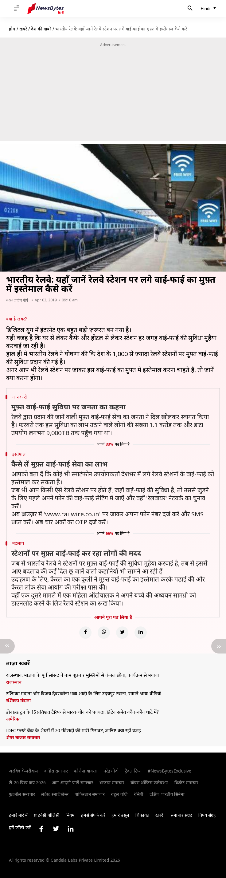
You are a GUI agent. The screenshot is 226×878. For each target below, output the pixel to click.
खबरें (23, 29)
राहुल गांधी (119, 794)
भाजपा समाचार (111, 782)
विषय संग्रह (207, 815)
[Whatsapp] (104, 632)
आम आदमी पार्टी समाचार (72, 782)
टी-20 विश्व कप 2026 (27, 782)
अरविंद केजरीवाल (23, 771)
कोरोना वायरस (85, 771)
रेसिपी (138, 794)
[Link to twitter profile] (56, 828)
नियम (70, 815)
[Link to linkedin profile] (70, 828)
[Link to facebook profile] (41, 828)
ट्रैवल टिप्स (133, 771)
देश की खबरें (41, 29)
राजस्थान (13, 682)
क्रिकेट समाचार (186, 782)
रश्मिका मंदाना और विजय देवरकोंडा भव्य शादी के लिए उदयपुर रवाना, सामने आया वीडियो (83, 694)
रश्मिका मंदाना (18, 700)
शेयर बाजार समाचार (23, 737)
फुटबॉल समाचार (22, 794)
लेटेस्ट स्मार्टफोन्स (54, 794)
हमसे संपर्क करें (93, 815)
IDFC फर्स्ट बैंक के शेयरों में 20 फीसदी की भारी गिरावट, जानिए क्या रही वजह (73, 731)
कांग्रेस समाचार (56, 771)
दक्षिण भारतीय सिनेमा (167, 794)
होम (12, 29)
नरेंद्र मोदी (111, 771)
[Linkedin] (140, 632)
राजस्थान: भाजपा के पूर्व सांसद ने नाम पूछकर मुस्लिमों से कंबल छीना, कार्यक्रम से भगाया (82, 676)
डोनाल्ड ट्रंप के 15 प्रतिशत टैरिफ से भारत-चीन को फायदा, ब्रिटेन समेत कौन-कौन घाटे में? (82, 712)
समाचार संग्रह (181, 815)
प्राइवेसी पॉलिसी (47, 815)
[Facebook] (85, 632)
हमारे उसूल (120, 815)
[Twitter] (122, 632)
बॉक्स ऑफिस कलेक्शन (149, 782)
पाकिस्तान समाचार (90, 794)
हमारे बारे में (18, 815)
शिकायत (142, 815)
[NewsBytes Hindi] (45, 8)
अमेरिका (13, 719)
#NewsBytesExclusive (169, 771)
